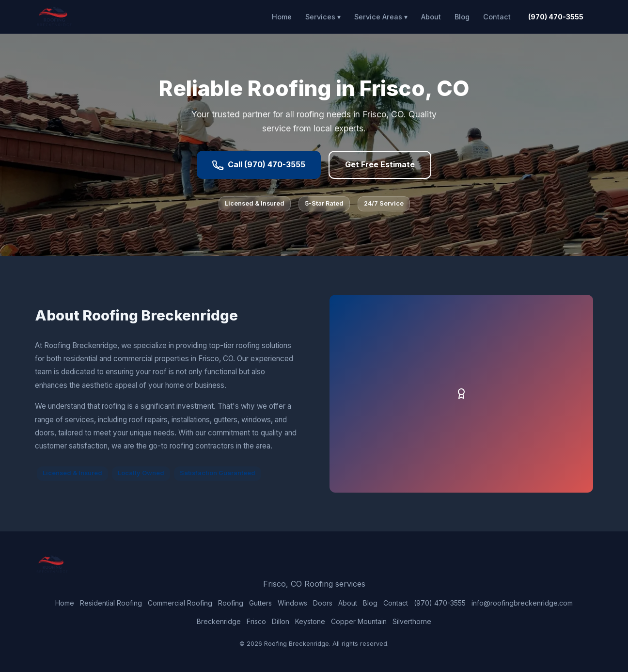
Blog (462, 17)
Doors (322, 603)
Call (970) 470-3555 (258, 165)
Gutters (260, 603)
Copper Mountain (359, 621)
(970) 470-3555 (555, 17)
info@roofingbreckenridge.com (522, 603)
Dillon (280, 621)
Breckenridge (219, 621)
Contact (497, 17)
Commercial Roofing (180, 603)
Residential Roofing (111, 603)
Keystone (310, 621)
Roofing (230, 603)
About (431, 17)
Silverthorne (411, 621)
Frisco (256, 621)
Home (282, 17)
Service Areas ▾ (381, 17)
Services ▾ (323, 17)
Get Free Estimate (380, 164)
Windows (292, 603)
